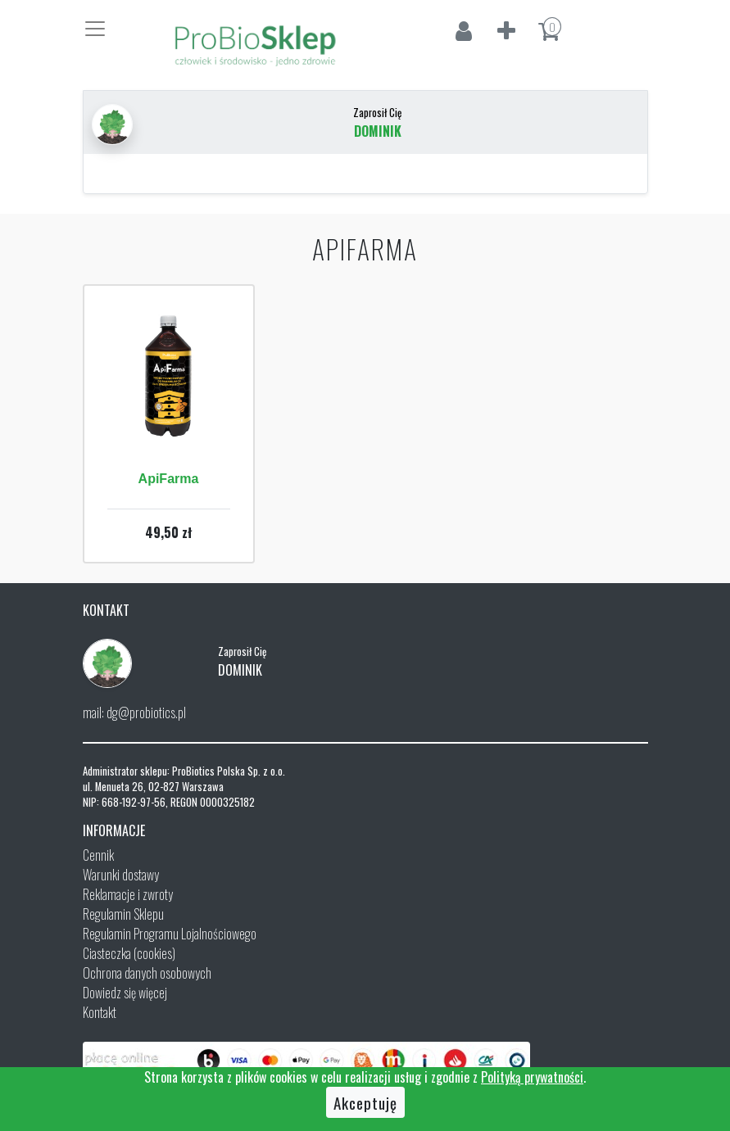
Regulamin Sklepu (123, 914)
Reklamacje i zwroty (128, 894)
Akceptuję (365, 1102)
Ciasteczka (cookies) (129, 953)
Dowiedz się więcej (125, 992)
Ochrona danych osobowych (147, 973)
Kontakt (99, 1012)
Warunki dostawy (121, 874)
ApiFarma (168, 479)
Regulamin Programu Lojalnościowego (169, 933)
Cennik (98, 855)
